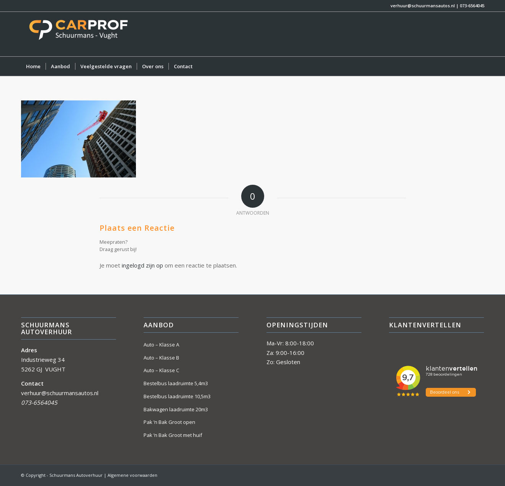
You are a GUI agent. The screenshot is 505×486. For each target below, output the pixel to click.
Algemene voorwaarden (132, 475)
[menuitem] (33, 66)
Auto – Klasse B (161, 357)
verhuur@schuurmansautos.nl (423, 5)
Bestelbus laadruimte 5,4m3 (176, 383)
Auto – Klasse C (161, 370)
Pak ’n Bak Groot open (169, 422)
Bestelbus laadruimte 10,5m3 (177, 396)
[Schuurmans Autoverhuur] (78, 34)
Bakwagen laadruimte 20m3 (176, 409)
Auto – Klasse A (161, 344)
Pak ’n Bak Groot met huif (173, 435)
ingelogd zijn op (142, 265)
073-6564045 (472, 5)
